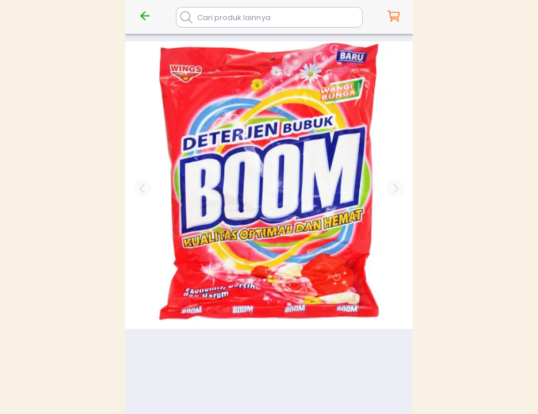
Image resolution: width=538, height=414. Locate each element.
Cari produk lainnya (234, 17)
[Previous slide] (142, 188)
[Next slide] (395, 188)
